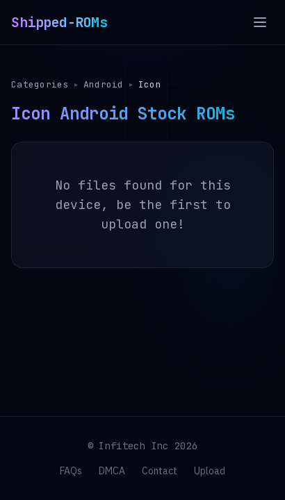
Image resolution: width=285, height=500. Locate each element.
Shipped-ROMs (59, 22)
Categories (40, 84)
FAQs (71, 471)
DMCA (112, 471)
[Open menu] (260, 22)
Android (104, 84)
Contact (159, 471)
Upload (209, 471)
